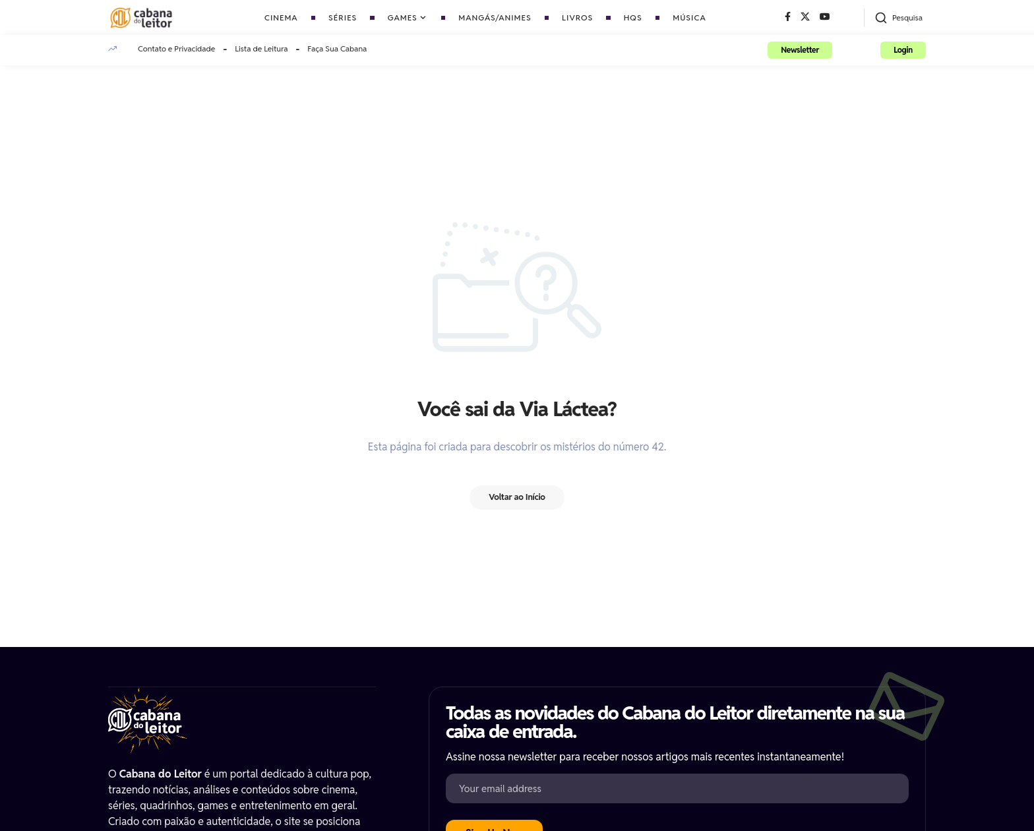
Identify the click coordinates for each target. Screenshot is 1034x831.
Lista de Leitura (261, 48)
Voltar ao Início (517, 498)
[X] (805, 17)
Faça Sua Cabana (337, 48)
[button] (898, 18)
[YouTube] (825, 17)
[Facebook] (787, 17)
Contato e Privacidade (176, 48)
